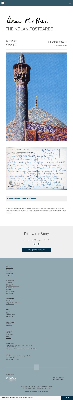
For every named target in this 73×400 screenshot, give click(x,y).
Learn (7, 336)
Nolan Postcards (10, 287)
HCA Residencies (10, 304)
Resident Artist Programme (12, 302)
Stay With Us (9, 275)
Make (7, 313)
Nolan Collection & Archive (12, 286)
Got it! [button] (67, 397)
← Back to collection (60, 45)
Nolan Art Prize (9, 300)
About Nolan (9, 282)
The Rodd (8, 269)
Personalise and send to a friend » (22, 198)
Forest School (9, 316)
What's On (8, 332)
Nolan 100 (8, 289)
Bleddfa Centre (9, 273)
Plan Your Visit (9, 268)
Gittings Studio (44, 391)
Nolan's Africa (9, 293)
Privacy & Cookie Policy (46, 386)
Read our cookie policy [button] (26, 397)
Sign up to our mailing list (37, 250)
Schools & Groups (10, 314)
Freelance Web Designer (30, 391)
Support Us (8, 338)
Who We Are (9, 325)
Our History (8, 323)
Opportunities (9, 334)
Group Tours (9, 271)
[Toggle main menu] (69, 2)
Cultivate (8, 311)
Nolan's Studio (9, 284)
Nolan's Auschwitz (10, 291)
